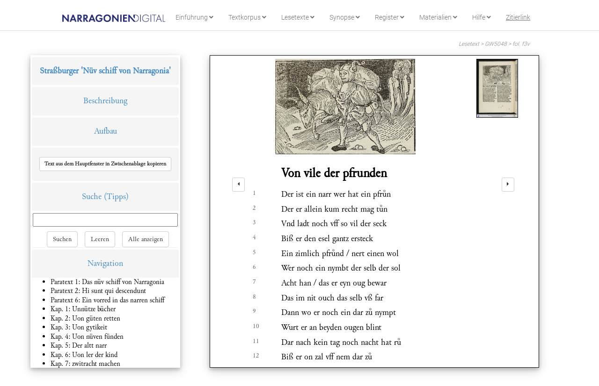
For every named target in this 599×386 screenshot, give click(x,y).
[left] (238, 185)
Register (389, 17)
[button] (105, 164)
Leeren (100, 239)
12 (256, 355)
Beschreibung (105, 101)
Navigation (105, 263)
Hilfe (481, 17)
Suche (92, 196)
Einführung (194, 17)
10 (256, 326)
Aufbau (105, 131)
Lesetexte (297, 17)
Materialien (438, 17)
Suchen (62, 239)
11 (256, 341)
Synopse (344, 17)
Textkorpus (247, 17)
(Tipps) (116, 196)
